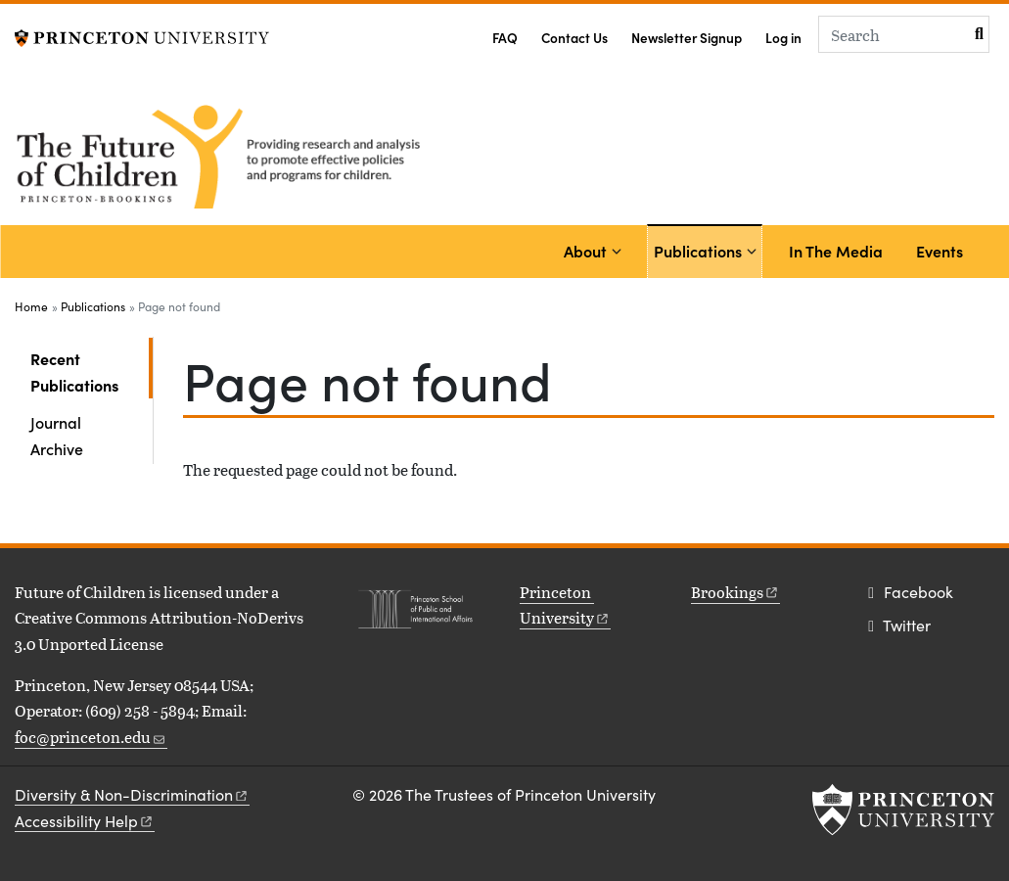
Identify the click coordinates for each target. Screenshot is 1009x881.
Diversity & (132, 794)
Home (31, 306)
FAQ (505, 37)
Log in (783, 37)
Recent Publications (91, 371)
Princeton (565, 604)
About (585, 250)
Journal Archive (56, 434)
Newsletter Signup (686, 37)
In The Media (836, 250)
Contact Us (574, 37)
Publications (701, 249)
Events (939, 250)
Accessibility (85, 821)
